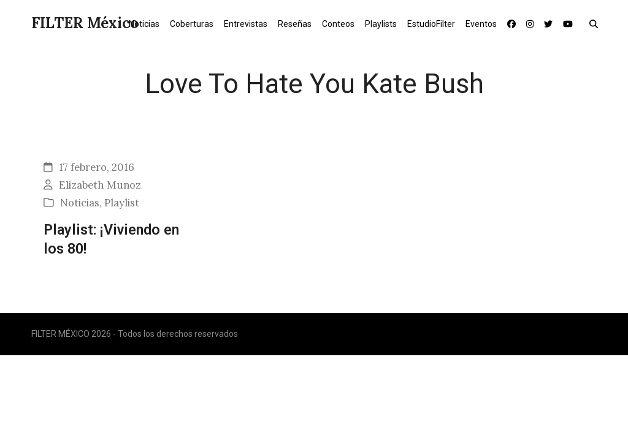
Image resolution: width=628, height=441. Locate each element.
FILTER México (85, 22)
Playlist (121, 202)
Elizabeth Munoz (100, 185)
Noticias (79, 202)
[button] (596, 23)
